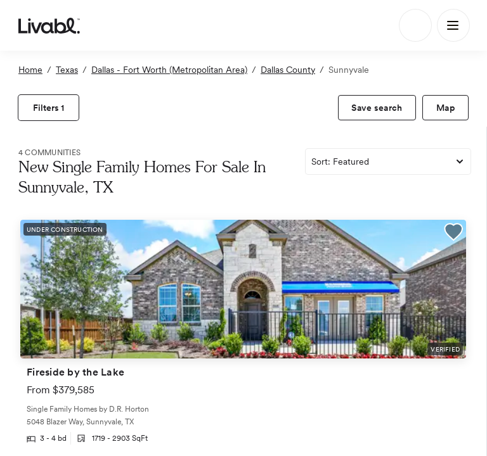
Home (30, 70)
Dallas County (288, 70)
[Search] (415, 25)
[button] (453, 233)
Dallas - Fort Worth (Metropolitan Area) (169, 70)
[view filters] (48, 107)
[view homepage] (49, 25)
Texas (67, 70)
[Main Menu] (453, 25)
